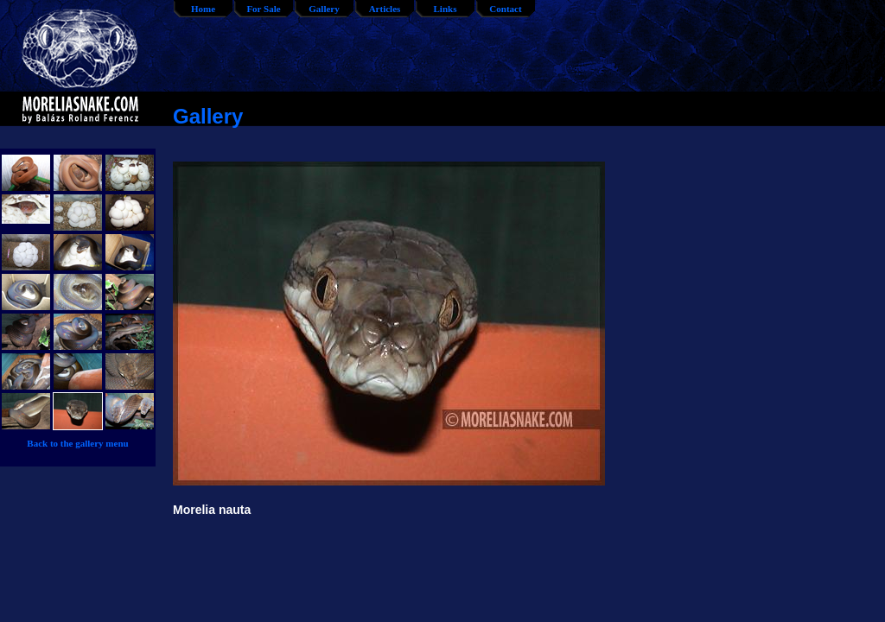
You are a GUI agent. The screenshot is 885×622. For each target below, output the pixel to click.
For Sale (263, 8)
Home (203, 8)
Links (445, 8)
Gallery (324, 8)
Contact (505, 8)
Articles (385, 8)
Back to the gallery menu (77, 443)
